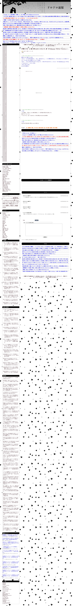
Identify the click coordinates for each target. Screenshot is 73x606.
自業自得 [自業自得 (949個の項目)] (4, 205)
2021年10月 (5, 102)
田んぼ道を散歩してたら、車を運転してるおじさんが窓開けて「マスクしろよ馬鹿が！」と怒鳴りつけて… (10, 529)
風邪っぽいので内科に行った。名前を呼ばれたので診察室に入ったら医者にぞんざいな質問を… (10, 445)
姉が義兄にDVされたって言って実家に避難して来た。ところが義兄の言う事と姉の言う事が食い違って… (11, 368)
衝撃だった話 (5, 190)
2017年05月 (5, 156)
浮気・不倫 (5, 189)
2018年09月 (5, 140)
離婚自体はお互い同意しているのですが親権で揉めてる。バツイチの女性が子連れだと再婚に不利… (10, 494)
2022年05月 (5, 95)
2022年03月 (5, 97)
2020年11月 (5, 113)
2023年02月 (5, 86)
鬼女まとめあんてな (6, 593)
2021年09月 (5, 103)
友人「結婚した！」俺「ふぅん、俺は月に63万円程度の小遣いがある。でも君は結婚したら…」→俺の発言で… (11, 486)
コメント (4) (31, 51)
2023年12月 (5, 75)
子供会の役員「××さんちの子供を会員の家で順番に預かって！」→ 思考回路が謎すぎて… (10, 468)
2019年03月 (5, 134)
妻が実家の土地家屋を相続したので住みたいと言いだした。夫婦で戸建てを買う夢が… (10, 521)
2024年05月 (5, 70)
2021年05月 (5, 107)
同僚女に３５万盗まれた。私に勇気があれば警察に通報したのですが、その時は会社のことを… (11, 287)
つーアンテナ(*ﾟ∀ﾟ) (6, 585)
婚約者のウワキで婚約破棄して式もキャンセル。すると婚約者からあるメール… (11, 331)
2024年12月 (5, 63)
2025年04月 (5, 59)
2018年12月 (5, 137)
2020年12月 (5, 112)
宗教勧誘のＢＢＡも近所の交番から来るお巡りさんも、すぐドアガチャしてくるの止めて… (10, 430)
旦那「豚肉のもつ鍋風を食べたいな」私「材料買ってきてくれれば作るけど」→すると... (36, 187)
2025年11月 (5, 52)
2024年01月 (5, 74)
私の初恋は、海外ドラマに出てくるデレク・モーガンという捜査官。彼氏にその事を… (10, 381)
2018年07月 (5, 142)
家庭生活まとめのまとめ (7, 595)
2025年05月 (5, 58)
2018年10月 (5, 139)
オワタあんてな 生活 (6, 602)
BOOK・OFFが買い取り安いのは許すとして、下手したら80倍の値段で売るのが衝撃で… (10, 490)
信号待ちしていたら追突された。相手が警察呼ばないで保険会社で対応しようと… (11, 273)
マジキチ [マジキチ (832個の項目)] (7, 198)
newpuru (4, 584)
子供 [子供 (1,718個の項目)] (17, 200)
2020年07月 (5, 117)
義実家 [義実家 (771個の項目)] (17, 203)
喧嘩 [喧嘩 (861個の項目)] (8, 200)
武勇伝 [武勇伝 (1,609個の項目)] (6, 203)
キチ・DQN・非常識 (6, 168)
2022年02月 (5, 98)
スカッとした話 (5, 170)
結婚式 (51, 127)
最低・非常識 (5, 183)
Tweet (23, 52)
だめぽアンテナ (5, 587)
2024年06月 (5, 69)
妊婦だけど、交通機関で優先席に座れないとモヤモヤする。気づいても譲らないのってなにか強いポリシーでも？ (11, 543)
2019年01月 (5, 136)
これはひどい (5, 169)
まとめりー (5, 599)
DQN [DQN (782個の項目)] (3, 196)
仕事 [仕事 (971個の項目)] (12, 198)
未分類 (4, 231)
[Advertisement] (35, 81)
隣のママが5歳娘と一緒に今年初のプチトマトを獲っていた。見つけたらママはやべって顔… (11, 324)
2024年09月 (5, 66)
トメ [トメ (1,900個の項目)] (18, 196)
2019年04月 (5, 133)
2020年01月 (5, 124)
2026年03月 (5, 48)
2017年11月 (5, 150)
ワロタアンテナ (5, 591)
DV (26, 127)
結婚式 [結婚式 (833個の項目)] (15, 203)
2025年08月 (5, 55)
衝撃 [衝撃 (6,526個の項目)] (7, 205)
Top (3, 0)
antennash (4, 586)
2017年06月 (5, 155)
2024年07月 (5, 68)
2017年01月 (5, 161)
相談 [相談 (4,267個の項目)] (10, 203)
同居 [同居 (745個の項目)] (4, 200)
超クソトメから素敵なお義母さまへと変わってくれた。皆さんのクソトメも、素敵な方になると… (10, 517)
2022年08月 (5, 92)
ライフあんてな (5, 597)
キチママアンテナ (6, 588)
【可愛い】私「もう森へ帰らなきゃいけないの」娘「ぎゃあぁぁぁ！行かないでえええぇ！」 (45, 48)
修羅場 (4, 174)
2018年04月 (5, 145)
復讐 (3, 179)
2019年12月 (5, 125)
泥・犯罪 (4, 188)
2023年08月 (5, 79)
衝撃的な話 (5, 191)
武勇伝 (4, 232)
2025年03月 (5, 60)
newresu (4, 582)
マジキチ (4, 172)
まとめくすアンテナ (6, 603)
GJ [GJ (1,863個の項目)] (5, 196)
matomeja (4, 601)
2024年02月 (5, 73)
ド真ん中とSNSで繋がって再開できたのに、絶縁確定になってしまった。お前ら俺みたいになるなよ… (10, 422)
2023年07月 (5, 80)
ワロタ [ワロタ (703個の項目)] (10, 198)
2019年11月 (5, 126)
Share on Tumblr (36, 220)
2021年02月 (5, 110)
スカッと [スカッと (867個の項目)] (15, 196)
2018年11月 (5, 138)
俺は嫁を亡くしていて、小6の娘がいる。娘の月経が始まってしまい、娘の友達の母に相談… (11, 249)
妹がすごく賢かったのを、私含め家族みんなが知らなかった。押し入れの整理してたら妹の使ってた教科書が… (11, 269)
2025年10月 (5, 53)
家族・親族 (5, 178)
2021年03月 (5, 109)
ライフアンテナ (5, 590)
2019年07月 (5, 130)
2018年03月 (5, 146)
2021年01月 (5, 111)
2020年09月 (5, 115)
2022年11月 (5, 89)
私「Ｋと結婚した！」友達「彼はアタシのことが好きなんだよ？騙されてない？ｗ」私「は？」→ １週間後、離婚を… (10, 408)
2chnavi (4, 592)
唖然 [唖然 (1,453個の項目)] (6, 200)
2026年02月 (5, 49)
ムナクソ (4, 173)
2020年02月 (5, 123)
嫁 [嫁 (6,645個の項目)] (14, 200)
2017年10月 (5, 151)
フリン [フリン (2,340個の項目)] (4, 198)
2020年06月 (5, 118)
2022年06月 (5, 94)
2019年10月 (5, 127)
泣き (44, 127)
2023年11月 (5, 76)
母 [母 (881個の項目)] (8, 203)
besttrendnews (5, 594)
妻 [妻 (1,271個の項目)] (12, 200)
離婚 (56, 127)
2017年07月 (5, 154)
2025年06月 (5, 57)
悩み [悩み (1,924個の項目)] (12, 202)
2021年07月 (5, 105)
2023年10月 (5, 77)
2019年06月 (5, 131)
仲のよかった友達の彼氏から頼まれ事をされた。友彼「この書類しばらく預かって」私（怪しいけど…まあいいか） (11, 296)
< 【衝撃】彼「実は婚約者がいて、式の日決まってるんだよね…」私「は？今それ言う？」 (33, 45)
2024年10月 (5, 65)
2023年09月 (5, 78)
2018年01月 (5, 148)
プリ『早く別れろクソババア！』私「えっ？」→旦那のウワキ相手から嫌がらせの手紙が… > (57, 45)
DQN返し (4, 166)
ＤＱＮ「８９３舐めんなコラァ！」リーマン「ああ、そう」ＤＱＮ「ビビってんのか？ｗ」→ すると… (11, 310)
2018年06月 (5, 143)
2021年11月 (5, 101)
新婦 (40, 127)
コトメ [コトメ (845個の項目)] (13, 196)
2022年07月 (5, 93)
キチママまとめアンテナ (7, 589)
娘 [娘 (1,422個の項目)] (13, 200)
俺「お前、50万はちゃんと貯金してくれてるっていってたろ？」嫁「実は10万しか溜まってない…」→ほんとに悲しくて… (10, 426)
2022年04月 (5, 96)
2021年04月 (5, 108)
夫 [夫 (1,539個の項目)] (9, 200)
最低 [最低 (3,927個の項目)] (4, 203)
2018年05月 (5, 144)
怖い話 (4, 180)
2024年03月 (5, 72)
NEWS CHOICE (5, 598)
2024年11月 (5, 64)
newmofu (4, 583)
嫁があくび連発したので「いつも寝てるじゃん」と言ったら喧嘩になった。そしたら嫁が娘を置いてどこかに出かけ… (11, 363)
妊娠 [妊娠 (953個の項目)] (10, 200)
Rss (5, 0)
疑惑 (48, 127)
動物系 (4, 176)
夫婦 (3, 177)
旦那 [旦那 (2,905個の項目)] (17, 202)
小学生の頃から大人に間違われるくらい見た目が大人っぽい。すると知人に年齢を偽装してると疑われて (10, 452)
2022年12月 (5, 88)
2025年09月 (5, 54)
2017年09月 (5, 152)
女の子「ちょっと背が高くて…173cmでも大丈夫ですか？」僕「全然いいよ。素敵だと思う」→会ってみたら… (10, 498)
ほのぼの (4, 171)
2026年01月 (5, 50)
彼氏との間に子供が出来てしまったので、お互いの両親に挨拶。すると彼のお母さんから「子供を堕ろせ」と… (11, 291)
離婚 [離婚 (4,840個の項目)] (16, 205)
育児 (54, 127)
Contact (8, 0)
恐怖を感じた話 (5, 181)
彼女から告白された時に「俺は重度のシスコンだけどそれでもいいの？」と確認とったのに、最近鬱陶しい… (10, 418)
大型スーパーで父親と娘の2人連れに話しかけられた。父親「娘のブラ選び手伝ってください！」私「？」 (11, 283)
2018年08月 (5, 141)
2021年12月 (5, 100)
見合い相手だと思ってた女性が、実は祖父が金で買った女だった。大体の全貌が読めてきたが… (11, 350)
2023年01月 (5, 87)
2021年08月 (5, 104)
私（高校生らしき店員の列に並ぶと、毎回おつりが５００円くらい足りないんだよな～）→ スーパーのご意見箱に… (11, 265)
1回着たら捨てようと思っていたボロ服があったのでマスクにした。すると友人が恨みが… (11, 525)
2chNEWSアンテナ (6, 600)
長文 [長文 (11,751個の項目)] (12, 205)
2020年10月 (5, 114)
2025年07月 (5, 56)
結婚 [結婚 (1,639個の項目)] (13, 203)
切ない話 (4, 175)
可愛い (32, 127)
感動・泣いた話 (5, 182)
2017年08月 (5, 153)
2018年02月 (5, 147)
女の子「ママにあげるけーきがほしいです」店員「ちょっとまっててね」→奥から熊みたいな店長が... (39, 185)
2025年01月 (5, 62)
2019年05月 (5, 132)
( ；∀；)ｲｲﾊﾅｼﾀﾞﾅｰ (6, 165)
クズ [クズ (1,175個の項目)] (11, 196)
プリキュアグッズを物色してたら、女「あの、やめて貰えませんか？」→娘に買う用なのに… (11, 551)
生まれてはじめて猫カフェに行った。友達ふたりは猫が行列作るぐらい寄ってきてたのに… (11, 253)
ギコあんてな (5, 596)
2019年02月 (5, 135)
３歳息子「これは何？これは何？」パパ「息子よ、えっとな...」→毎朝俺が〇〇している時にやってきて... (39, 184)
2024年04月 (5, 71)
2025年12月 (5, 51)
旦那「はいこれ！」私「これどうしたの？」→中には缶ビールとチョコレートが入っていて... (37, 182)
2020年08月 (5, 116)
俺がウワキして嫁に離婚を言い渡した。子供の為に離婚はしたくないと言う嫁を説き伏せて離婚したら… (11, 260)
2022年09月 (5, 91)
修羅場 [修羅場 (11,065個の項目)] (15, 198)
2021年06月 (5, 106)
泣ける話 (4, 233)
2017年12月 (5, 149)
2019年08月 (5, 129)
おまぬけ (4, 167)
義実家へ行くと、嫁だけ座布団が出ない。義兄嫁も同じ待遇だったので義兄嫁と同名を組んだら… (11, 336)
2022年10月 (5, 90)
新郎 (42, 127)
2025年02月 (5, 61)
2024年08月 (5, 67)
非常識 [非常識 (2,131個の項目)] (4, 207)
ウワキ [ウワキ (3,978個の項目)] (8, 196)
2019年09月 (5, 128)
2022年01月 (5, 99)
